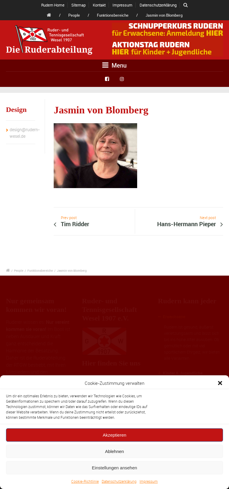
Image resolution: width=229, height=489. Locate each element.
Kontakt (99, 5)
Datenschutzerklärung (119, 481)
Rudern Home (52, 5)
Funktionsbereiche (113, 15)
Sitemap (78, 5)
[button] (220, 383)
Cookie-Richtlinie (85, 481)
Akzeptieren (114, 435)
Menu (114, 65)
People (74, 15)
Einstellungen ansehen (114, 467)
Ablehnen (114, 451)
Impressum (149, 481)
